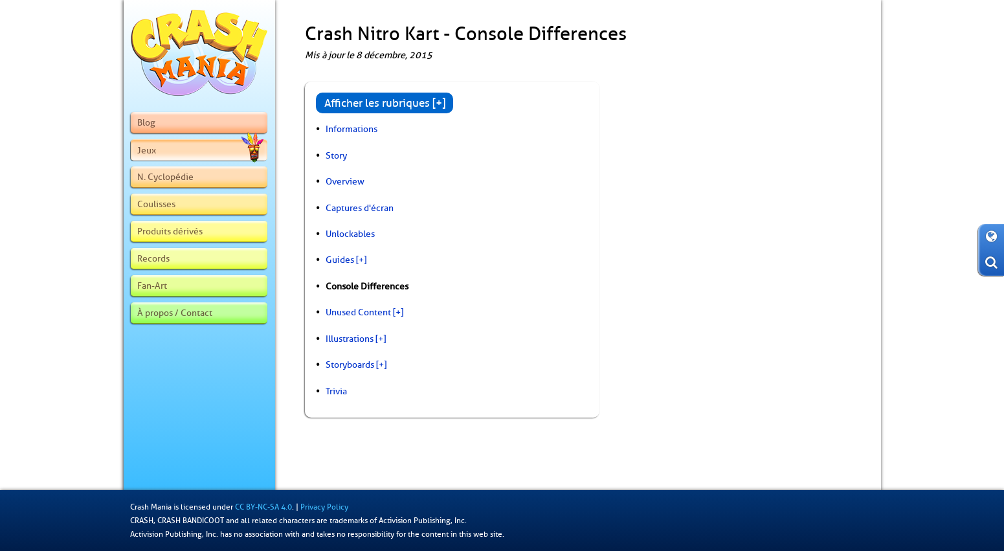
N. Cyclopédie (165, 177)
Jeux (200, 150)
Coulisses (156, 204)
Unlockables (350, 234)
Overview (345, 181)
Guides (340, 259)
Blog (146, 122)
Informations (351, 129)
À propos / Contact (174, 313)
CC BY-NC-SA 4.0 (263, 507)
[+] (361, 259)
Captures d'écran (360, 208)
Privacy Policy (324, 507)
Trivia (336, 391)
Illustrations (350, 338)
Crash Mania (151, 507)
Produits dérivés (170, 231)
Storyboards (350, 364)
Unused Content (358, 312)
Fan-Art (152, 285)
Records (153, 258)
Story (336, 155)
